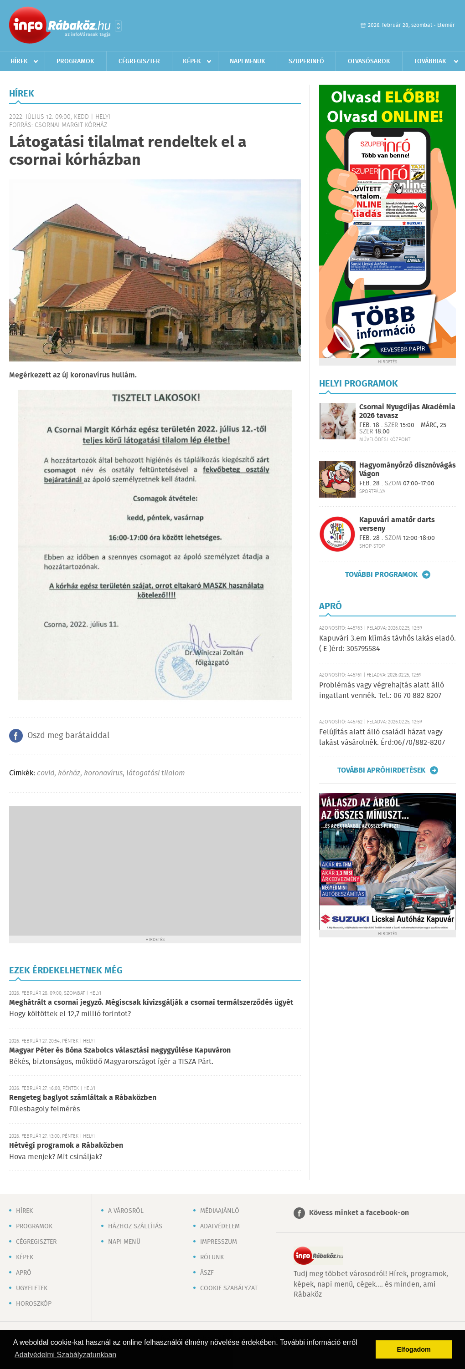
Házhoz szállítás (135, 1226)
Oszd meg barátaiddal (68, 735)
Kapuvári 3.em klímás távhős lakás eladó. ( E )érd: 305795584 (387, 643)
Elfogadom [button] (414, 1349)
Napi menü (124, 1242)
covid (45, 773)
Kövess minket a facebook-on (359, 1213)
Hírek (19, 61)
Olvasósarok (369, 61)
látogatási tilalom (155, 773)
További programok (381, 574)
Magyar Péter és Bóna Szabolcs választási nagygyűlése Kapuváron (120, 1050)
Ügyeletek (31, 1288)
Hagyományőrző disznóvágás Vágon (407, 470)
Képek (192, 61)
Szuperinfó (306, 61)
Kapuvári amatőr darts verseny (397, 524)
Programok (75, 61)
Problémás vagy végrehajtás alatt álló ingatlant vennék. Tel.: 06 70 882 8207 (381, 690)
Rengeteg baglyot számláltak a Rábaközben (82, 1098)
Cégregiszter (139, 61)
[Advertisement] (155, 870)
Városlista (118, 26)
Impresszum (218, 1242)
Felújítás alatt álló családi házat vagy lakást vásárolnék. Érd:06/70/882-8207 (382, 737)
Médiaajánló (219, 1211)
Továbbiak (430, 61)
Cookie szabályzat (229, 1288)
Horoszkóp (34, 1304)
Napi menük (247, 61)
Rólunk (212, 1257)
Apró (23, 1273)
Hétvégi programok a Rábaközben (66, 1145)
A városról (126, 1211)
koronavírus (103, 773)
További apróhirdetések (381, 770)
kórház (69, 773)
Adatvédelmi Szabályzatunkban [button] (65, 1355)
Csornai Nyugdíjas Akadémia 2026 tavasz (407, 412)
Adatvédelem (220, 1226)
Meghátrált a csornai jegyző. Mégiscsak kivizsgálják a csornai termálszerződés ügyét (151, 1002)
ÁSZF (207, 1273)
